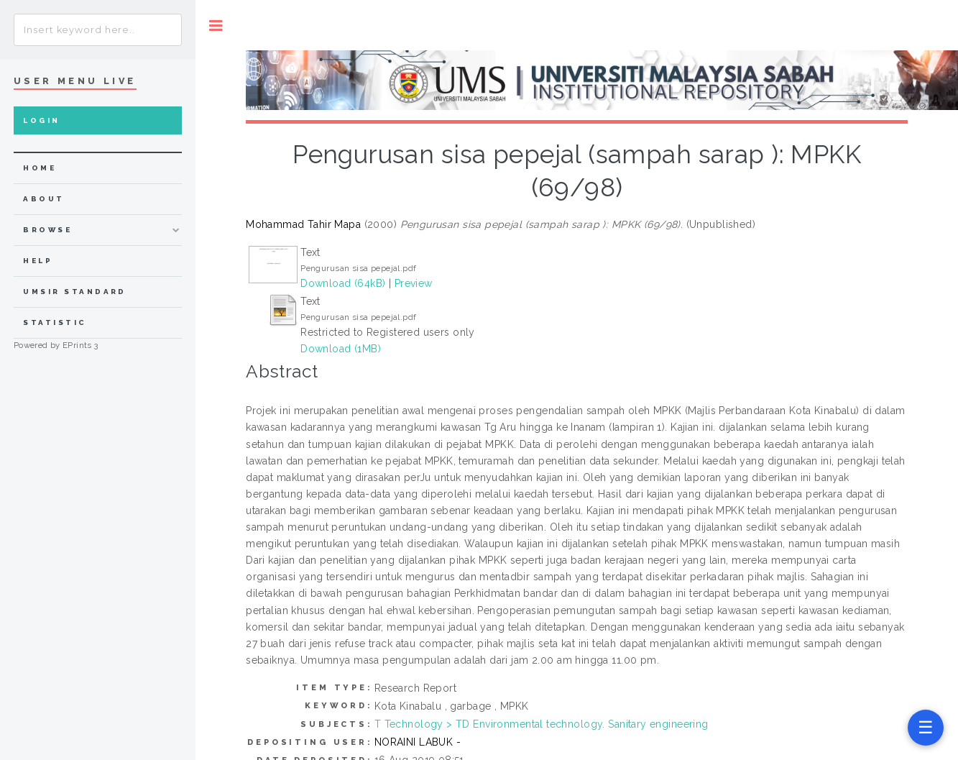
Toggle (215, 25)
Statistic (54, 322)
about (43, 199)
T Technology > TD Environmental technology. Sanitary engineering (541, 724)
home (39, 168)
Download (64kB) (342, 283)
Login (41, 120)
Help (37, 261)
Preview (414, 283)
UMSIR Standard (74, 292)
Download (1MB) (340, 348)
